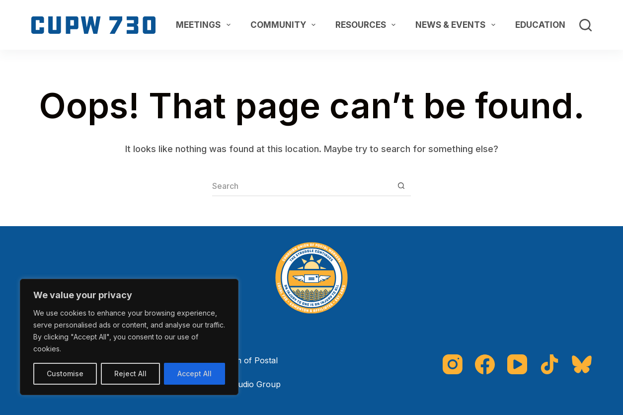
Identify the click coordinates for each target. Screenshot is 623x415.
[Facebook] (485, 364)
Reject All (130, 373)
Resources (367, 25)
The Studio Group (247, 384)
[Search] (585, 25)
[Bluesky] (582, 364)
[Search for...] (301, 186)
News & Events (457, 25)
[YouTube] (517, 364)
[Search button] (401, 186)
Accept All (194, 373)
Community (284, 25)
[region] (129, 337)
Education (547, 25)
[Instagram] (453, 364)
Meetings (205, 25)
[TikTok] (549, 364)
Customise (65, 373)
